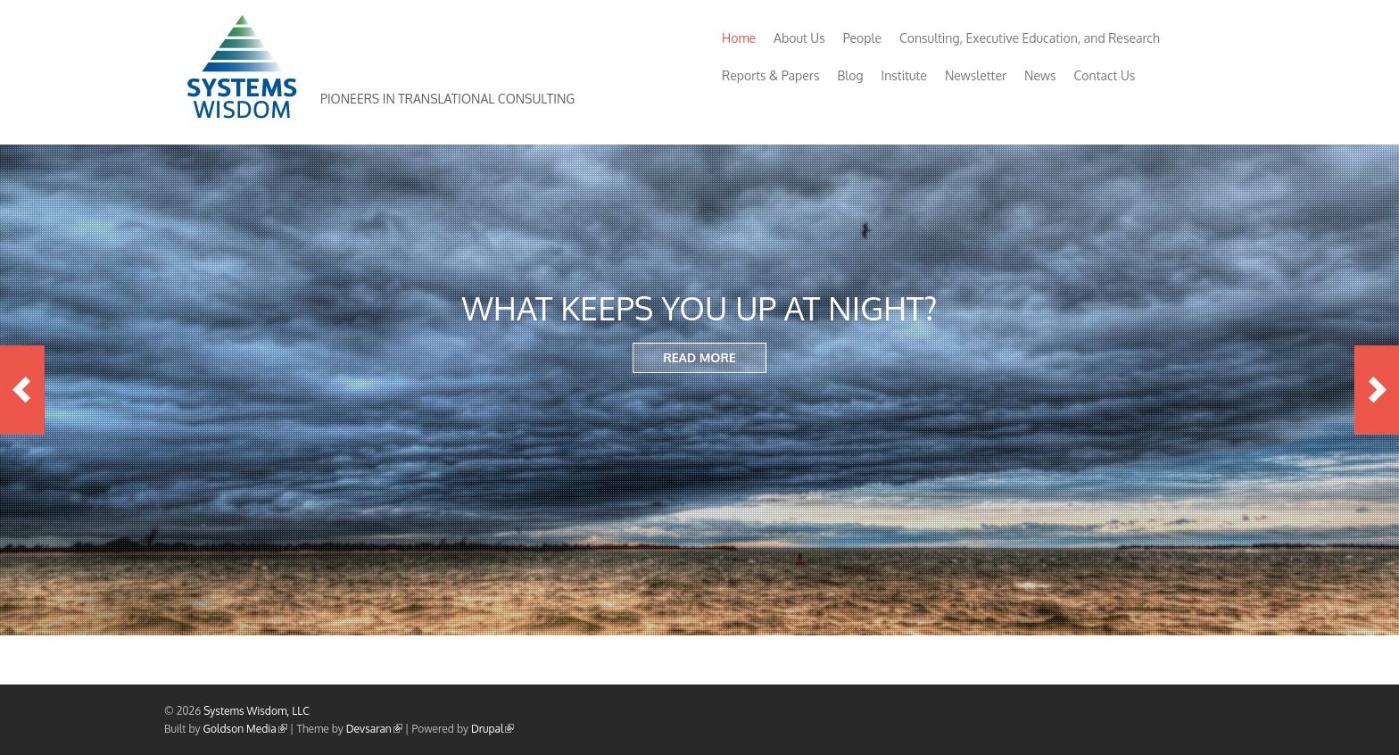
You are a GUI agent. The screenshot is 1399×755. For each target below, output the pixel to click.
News (1039, 75)
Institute (904, 75)
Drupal (492, 728)
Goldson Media (245, 728)
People (862, 38)
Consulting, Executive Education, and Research (1029, 38)
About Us (799, 38)
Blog (850, 75)
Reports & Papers (770, 75)
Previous (22, 390)
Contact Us (1105, 75)
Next (1376, 390)
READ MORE (699, 357)
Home (739, 38)
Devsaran (374, 728)
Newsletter (975, 75)
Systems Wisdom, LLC (256, 711)
